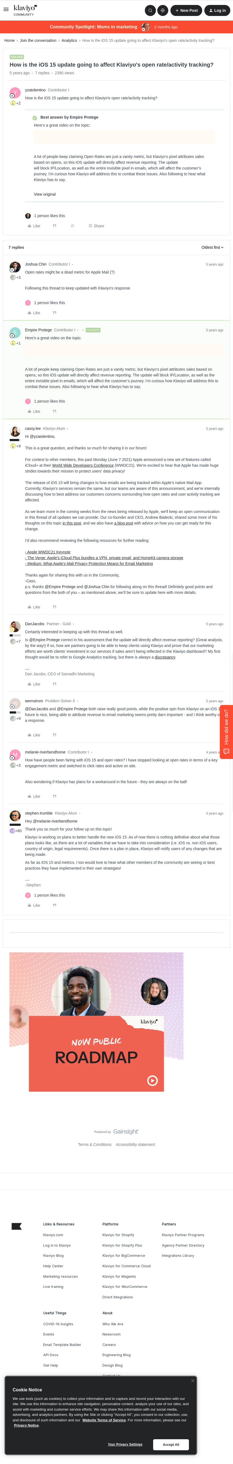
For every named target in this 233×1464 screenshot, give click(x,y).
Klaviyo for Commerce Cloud (126, 1266)
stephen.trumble (39, 813)
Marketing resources (60, 1276)
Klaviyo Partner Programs (183, 1235)
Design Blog (112, 1365)
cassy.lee (33, 428)
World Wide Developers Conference (82, 465)
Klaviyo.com (53, 1235)
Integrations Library (178, 1255)
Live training (53, 1287)
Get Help (50, 1365)
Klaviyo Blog (53, 1255)
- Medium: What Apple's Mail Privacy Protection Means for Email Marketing (89, 563)
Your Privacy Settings (125, 1444)
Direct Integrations (117, 1297)
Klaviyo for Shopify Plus (122, 1245)
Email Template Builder (62, 1345)
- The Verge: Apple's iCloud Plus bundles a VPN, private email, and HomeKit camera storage (104, 558)
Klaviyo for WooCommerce (124, 1287)
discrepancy (165, 657)
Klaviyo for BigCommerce (123, 1255)
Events (48, 1334)
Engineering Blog (116, 1355)
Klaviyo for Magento (119, 1276)
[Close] (192, 1380)
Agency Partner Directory (183, 1245)
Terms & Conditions (95, 1144)
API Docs (50, 1355)
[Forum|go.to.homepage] (25, 10)
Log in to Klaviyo (57, 1245)
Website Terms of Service (104, 1420)
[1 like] (45, 216)
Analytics (69, 40)
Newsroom (111, 1334)
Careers (109, 1345)
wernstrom (34, 701)
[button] (6, 11)
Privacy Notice (26, 1425)
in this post (72, 523)
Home (9, 40)
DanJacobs (34, 624)
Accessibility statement (135, 1144)
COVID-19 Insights (58, 1324)
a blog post (123, 523)
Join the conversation (38, 40)
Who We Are (112, 1324)
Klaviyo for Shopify (118, 1235)
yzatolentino (35, 90)
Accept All (171, 1445)
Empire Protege (38, 330)
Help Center (53, 1266)
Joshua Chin (36, 264)
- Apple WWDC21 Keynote (48, 552)
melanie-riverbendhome (45, 752)
